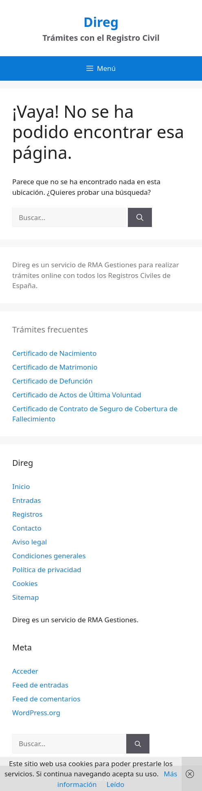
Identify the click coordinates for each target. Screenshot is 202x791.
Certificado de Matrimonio (54, 367)
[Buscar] (140, 217)
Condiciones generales (49, 555)
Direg (101, 22)
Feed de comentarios (46, 698)
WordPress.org (36, 712)
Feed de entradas (40, 685)
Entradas (26, 500)
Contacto (27, 528)
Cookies (25, 583)
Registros (27, 514)
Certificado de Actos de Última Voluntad (76, 394)
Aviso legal (29, 541)
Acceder (25, 671)
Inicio (21, 486)
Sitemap (25, 597)
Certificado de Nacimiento (54, 353)
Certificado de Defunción (52, 381)
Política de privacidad (46, 569)
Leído (116, 784)
